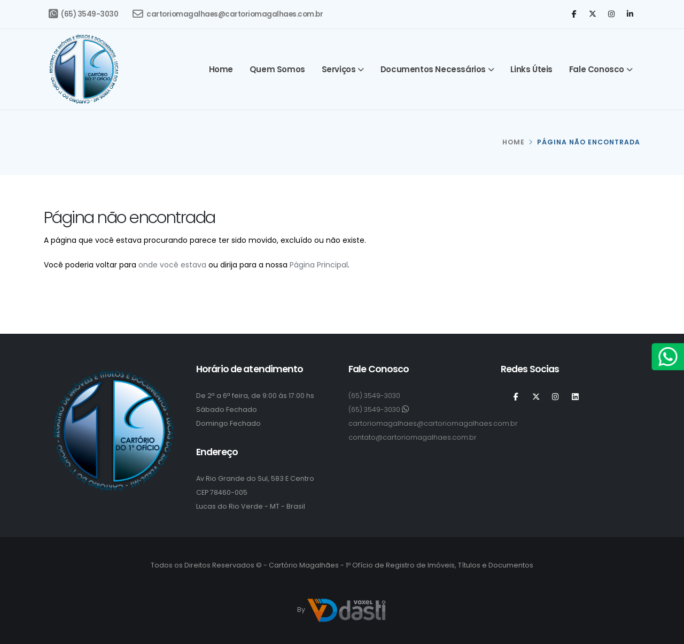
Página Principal (319, 264)
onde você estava (172, 264)
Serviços (339, 69)
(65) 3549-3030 (83, 14)
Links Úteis (531, 69)
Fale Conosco (596, 69)
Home (221, 69)
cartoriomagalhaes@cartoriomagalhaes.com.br (228, 14)
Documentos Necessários (433, 69)
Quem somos (277, 69)
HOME (513, 142)
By (342, 610)
